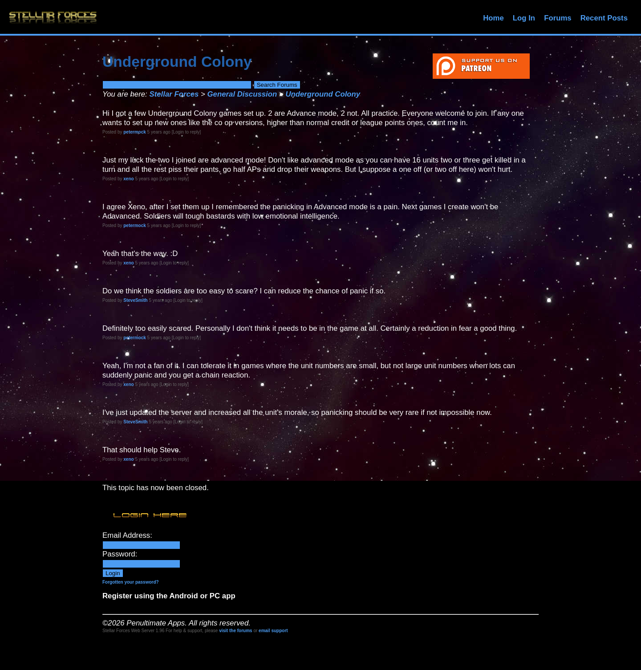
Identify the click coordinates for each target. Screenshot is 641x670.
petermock (134, 132)
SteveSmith (135, 300)
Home (493, 18)
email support (273, 630)
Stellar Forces (174, 94)
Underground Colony (322, 94)
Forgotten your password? (130, 582)
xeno (128, 178)
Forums (558, 18)
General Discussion (242, 94)
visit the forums (235, 630)
